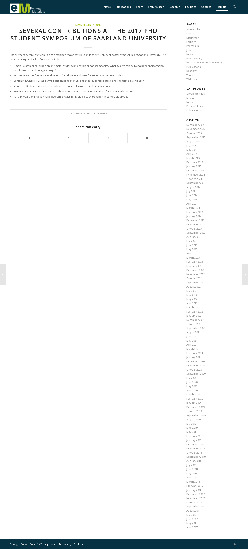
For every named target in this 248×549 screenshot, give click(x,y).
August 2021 (193, 332)
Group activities (195, 93)
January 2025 (194, 166)
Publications (193, 67)
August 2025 (193, 141)
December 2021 (195, 320)
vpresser (102, 113)
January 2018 (194, 490)
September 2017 (196, 506)
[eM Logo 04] (27, 7)
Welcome (191, 79)
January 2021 (194, 357)
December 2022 (195, 270)
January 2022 (194, 315)
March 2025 (193, 158)
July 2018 (191, 465)
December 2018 (195, 444)
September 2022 (196, 282)
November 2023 (195, 224)
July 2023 (191, 241)
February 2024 (194, 212)
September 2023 (196, 232)
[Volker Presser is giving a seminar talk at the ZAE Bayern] (3, 274)
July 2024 (191, 191)
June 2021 (192, 336)
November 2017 (195, 498)
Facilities (191, 42)
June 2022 (192, 295)
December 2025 (195, 125)
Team (189, 75)
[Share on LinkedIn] (108, 138)
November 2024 (195, 174)
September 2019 (196, 415)
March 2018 (193, 481)
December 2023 (195, 220)
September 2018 (196, 456)
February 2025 (194, 162)
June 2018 (192, 469)
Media (190, 98)
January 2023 (194, 266)
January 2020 (194, 402)
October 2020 (194, 369)
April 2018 (192, 477)
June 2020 (192, 382)
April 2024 (192, 203)
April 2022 (192, 303)
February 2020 (194, 398)
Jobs (188, 50)
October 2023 (194, 228)
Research (192, 71)
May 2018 (191, 473)
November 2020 (195, 365)
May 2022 (191, 299)
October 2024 (194, 179)
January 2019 (194, 440)
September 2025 (196, 137)
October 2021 (194, 324)
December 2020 (195, 361)
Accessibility (193, 29)
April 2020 (192, 390)
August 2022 (193, 286)
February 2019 (194, 436)
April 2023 (192, 253)
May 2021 (191, 340)
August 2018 (193, 460)
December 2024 (195, 170)
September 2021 (196, 328)
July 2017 (191, 514)
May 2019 (191, 431)
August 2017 (193, 510)
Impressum (193, 46)
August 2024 (193, 187)
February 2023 (194, 261)
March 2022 (193, 307)
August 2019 (193, 419)
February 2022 (194, 311)
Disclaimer (192, 37)
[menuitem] (107, 7)
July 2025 (191, 145)
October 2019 (194, 411)
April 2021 (192, 344)
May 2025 (191, 150)
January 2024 (194, 216)
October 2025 (194, 133)
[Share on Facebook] (29, 138)
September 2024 (196, 183)
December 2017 (195, 494)
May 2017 (191, 523)
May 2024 (191, 199)
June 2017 (192, 519)
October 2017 (194, 502)
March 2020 (193, 394)
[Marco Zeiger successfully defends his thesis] (245, 274)
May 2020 (191, 386)
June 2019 (192, 427)
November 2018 (195, 448)
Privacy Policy (194, 58)
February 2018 (194, 485)
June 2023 (192, 245)
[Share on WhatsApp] (68, 138)
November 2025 (195, 129)
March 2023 (193, 257)
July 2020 (191, 378)
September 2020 (196, 373)
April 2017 (192, 527)
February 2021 (194, 353)
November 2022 (195, 274)
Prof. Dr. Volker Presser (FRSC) (204, 62)
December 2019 (195, 407)
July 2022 (191, 291)
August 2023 (193, 237)
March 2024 (193, 208)
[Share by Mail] (147, 138)
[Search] (234, 7)
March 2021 (193, 349)
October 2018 (194, 452)
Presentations (92, 24)
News (78, 24)
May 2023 (191, 249)
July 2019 (191, 423)
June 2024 (192, 195)
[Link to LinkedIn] (235, 544)
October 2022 (194, 278)
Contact (190, 33)
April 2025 (192, 154)
